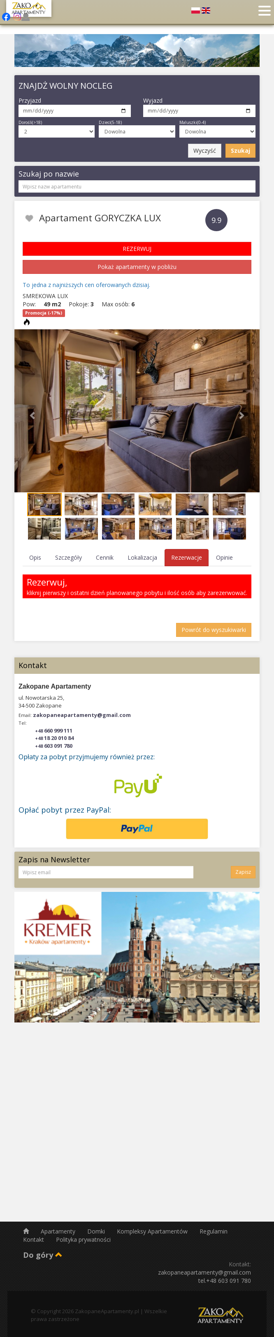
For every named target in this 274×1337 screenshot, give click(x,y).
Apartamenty (59, 1231)
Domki (97, 1231)
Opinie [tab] (224, 557)
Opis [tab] (35, 557)
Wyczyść (204, 150)
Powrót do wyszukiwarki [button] (213, 630)
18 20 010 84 (54, 738)
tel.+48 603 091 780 (224, 1280)
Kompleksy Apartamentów (153, 1231)
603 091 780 (53, 745)
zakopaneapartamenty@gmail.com (82, 715)
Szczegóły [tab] (68, 557)
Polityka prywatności (83, 1239)
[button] (32, 410)
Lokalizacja (142, 557)
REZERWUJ (137, 249)
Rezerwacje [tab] (186, 557)
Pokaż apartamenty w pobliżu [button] (137, 267)
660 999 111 (53, 730)
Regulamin (214, 1231)
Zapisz (243, 871)
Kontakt (34, 1239)
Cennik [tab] (105, 557)
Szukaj (240, 150)
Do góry (43, 1255)
